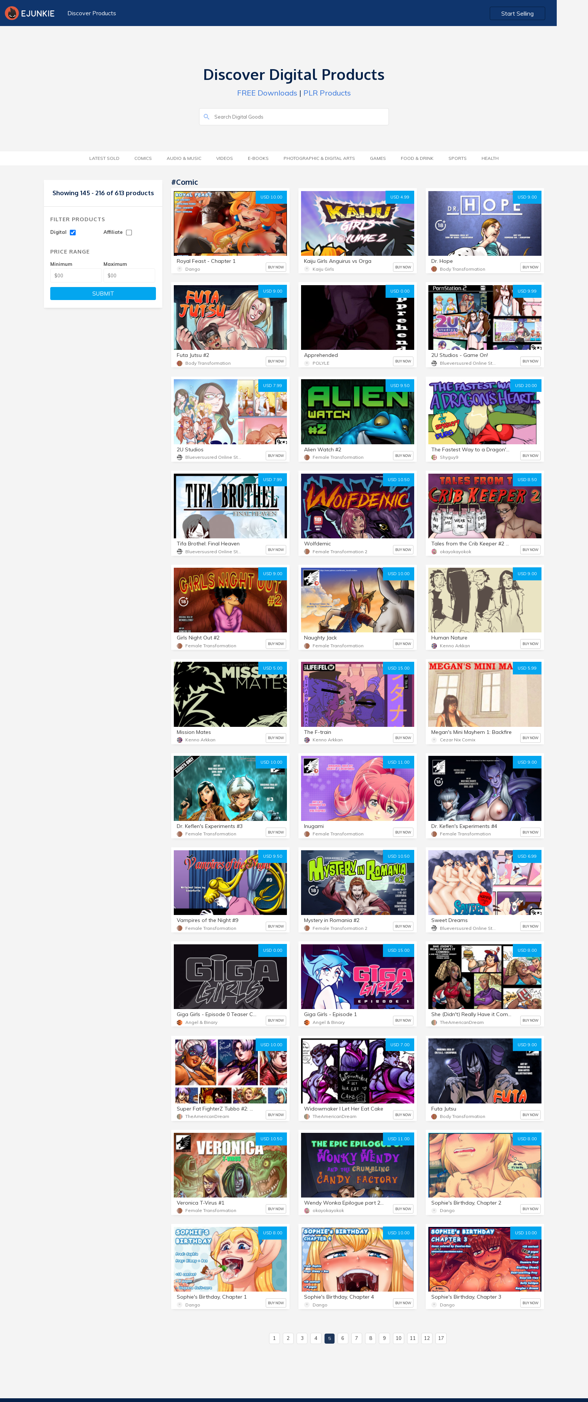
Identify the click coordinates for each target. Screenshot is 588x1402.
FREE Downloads (267, 92)
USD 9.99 (527, 291)
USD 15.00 (398, 668)
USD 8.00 (527, 950)
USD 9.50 (399, 385)
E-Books (258, 158)
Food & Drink (417, 158)
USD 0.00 (399, 291)
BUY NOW (276, 267)
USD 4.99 (399, 197)
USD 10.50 (398, 479)
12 (427, 1338)
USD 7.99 (272, 385)
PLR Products (327, 92)
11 (413, 1338)
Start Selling (549, 13)
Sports (457, 158)
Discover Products (91, 13)
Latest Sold (104, 158)
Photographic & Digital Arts (319, 158)
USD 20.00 (526, 385)
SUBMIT (103, 293)
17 (441, 1338)
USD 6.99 (527, 856)
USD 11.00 (398, 762)
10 (399, 1338)
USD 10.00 (271, 197)
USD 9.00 (527, 197)
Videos (224, 158)
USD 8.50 (527, 479)
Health (490, 158)
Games (378, 158)
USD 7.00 (399, 1044)
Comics (143, 158)
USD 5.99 (527, 668)
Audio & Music (184, 158)
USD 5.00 (272, 668)
